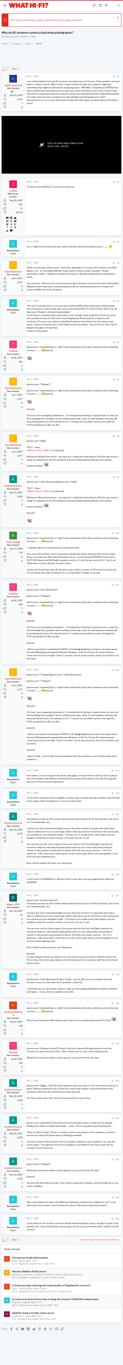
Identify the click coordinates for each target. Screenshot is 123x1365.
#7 (118, 379)
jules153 (26, 1264)
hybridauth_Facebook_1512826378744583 (33, 1274)
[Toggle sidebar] (112, 5)
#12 (117, 670)
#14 (117, 793)
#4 (118, 263)
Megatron (16, 1302)
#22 (117, 1118)
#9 (118, 477)
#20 (117, 1043)
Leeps (15, 1261)
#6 (118, 342)
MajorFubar (26, 1319)
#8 (118, 436)
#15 (117, 814)
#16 (117, 874)
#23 (117, 1159)
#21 (117, 1080)
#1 (118, 76)
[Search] (118, 5)
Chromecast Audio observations (30, 1257)
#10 (117, 533)
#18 (117, 974)
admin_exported (12, 36)
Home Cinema (76, 1274)
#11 (117, 585)
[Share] (113, 76)
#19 (117, 1003)
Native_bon (27, 1305)
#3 (118, 241)
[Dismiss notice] (117, 18)
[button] (5, 5)
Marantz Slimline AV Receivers (29, 1271)
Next (14, 68)
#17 (117, 895)
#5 (118, 301)
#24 (117, 1197)
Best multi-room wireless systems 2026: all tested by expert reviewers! (46, 20)
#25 (117, 1218)
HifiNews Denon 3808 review (41, 450)
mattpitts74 (18, 1316)
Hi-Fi (34, 1261)
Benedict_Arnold (29, 1291)
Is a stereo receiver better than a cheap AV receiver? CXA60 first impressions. (55, 1299)
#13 (117, 770)
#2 (118, 182)
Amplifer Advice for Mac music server (33, 1312)
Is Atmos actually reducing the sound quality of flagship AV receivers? (51, 1285)
